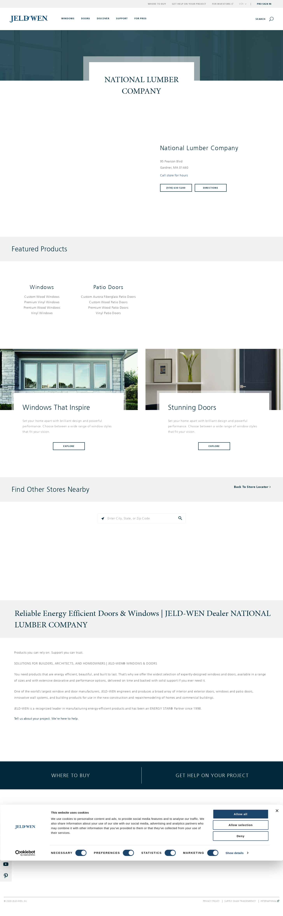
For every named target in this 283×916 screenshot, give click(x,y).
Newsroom (224, 835)
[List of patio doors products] (108, 305)
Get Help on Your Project (189, 4)
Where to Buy (157, 4)
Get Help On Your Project (170, 828)
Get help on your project (212, 775)
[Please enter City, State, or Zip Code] (142, 518)
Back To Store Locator (251, 487)
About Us (224, 821)
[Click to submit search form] (181, 518)
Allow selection (241, 880)
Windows (42, 287)
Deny (241, 891)
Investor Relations (229, 849)
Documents (98, 849)
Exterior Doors (36, 828)
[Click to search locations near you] (103, 518)
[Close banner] (277, 866)
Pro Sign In (264, 4)
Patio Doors (108, 287)
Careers (222, 842)
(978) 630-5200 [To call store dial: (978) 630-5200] (176, 187)
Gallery (95, 821)
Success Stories (100, 835)
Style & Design (100, 828)
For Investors (222, 4)
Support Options (165, 821)
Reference (97, 842)
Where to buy (70, 775)
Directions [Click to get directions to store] (210, 187)
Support (122, 18)
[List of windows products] (42, 305)
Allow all (240, 869)
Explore (68, 446)
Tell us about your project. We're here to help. (46, 719)
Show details (235, 908)
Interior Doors (36, 835)
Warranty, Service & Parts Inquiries (176, 835)
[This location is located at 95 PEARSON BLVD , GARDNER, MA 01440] (213, 164)
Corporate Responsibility (233, 828)
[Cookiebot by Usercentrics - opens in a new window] (25, 908)
